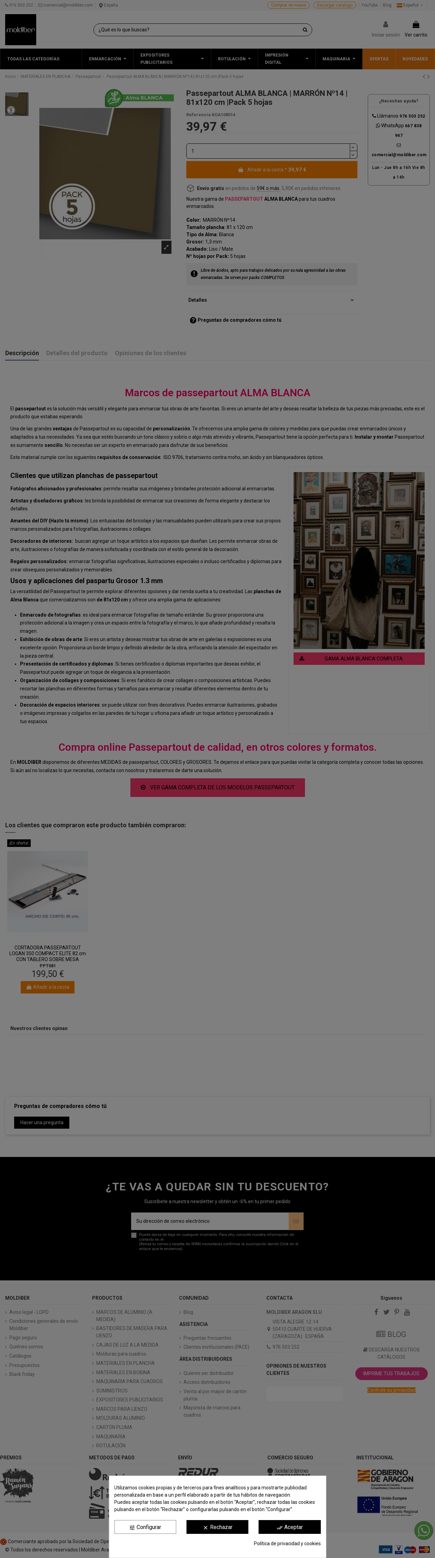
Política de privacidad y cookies (287, 1543)
